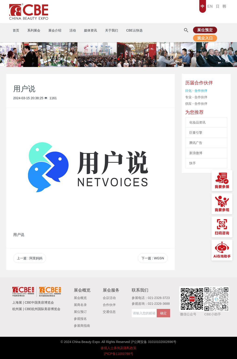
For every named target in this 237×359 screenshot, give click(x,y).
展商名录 (80, 305)
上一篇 (29, 258)
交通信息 (109, 312)
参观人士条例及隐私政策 (118, 348)
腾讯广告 (195, 143)
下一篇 (152, 258)
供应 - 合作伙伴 (196, 103)
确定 (163, 313)
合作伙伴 (109, 305)
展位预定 (205, 30)
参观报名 (80, 319)
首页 (16, 30)
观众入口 (205, 38)
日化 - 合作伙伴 (196, 90)
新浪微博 (195, 153)
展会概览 (80, 298)
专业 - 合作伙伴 (196, 97)
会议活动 (109, 298)
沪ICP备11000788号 (118, 354)
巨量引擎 (195, 132)
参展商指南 (82, 325)
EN (210, 6)
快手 (192, 163)
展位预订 (80, 312)
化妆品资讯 (197, 122)
